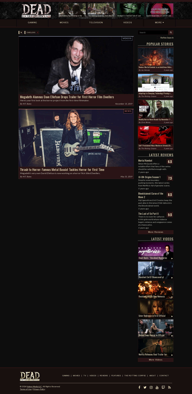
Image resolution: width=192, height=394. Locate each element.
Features (116, 375)
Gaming (65, 375)
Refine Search (167, 37)
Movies (76, 375)
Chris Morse (145, 122)
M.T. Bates (27, 104)
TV (84, 375)
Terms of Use (26, 389)
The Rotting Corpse (148, 96)
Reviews (104, 375)
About (152, 375)
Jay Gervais (145, 70)
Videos (127, 38)
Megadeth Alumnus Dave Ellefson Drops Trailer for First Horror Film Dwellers (67, 96)
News (128, 111)
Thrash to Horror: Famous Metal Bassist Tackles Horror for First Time (62, 169)
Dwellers (31, 32)
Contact (164, 375)
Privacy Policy (39, 389)
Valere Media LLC (34, 386)
